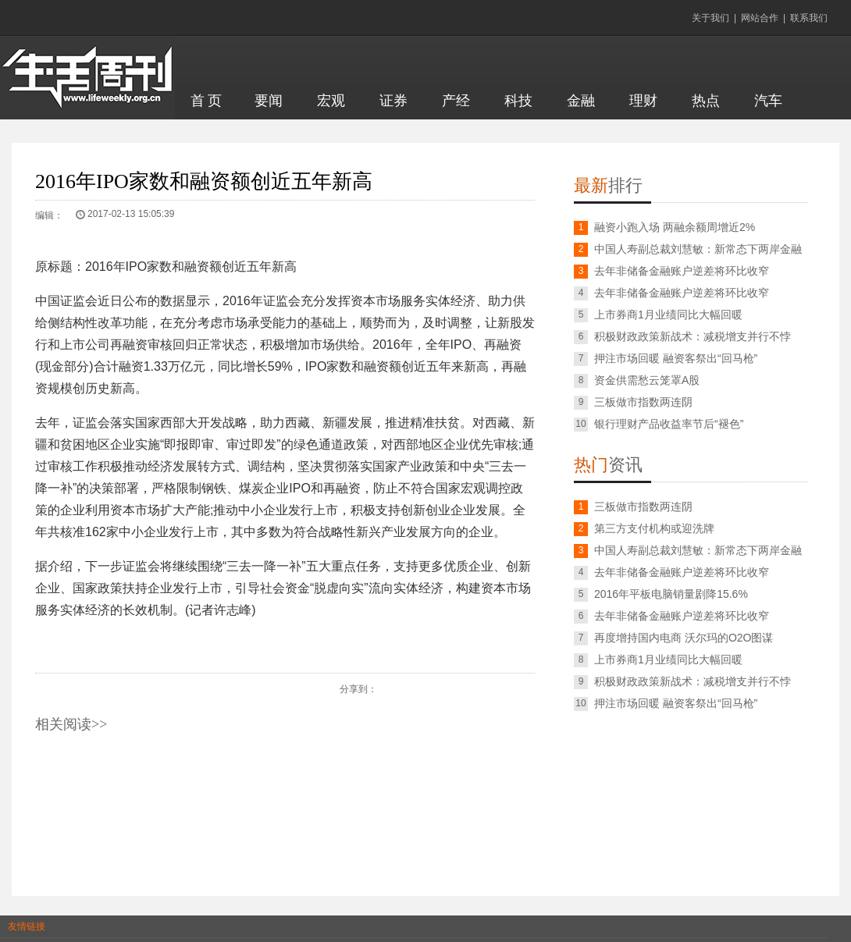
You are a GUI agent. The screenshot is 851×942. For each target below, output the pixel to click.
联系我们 (809, 17)
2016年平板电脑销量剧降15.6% (671, 594)
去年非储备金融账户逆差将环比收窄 (681, 271)
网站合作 (759, 17)
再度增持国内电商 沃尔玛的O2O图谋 (683, 637)
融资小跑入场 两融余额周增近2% (674, 227)
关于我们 (710, 17)
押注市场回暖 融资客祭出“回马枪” (675, 358)
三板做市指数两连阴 (643, 402)
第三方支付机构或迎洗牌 (654, 528)
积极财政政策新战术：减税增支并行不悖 (692, 336)
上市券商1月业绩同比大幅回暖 (668, 314)
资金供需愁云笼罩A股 (647, 380)
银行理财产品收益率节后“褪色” (668, 424)
